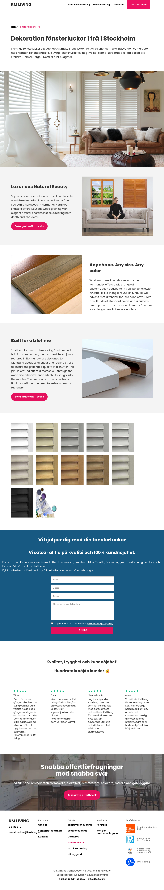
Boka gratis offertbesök (29, 226)
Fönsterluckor (75, 842)
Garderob (118, 4)
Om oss (42, 825)
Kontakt (43, 836)
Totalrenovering (77, 848)
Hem (14, 27)
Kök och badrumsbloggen (107, 832)
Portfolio (102, 825)
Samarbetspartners (50, 830)
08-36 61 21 (15, 827)
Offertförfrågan (138, 4)
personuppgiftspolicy (100, 623)
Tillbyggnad (74, 854)
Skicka (82, 630)
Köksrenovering (101, 4)
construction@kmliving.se (23, 832)
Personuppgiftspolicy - (73, 879)
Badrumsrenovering (79, 4)
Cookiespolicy (96, 879)
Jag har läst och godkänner (83, 623)
